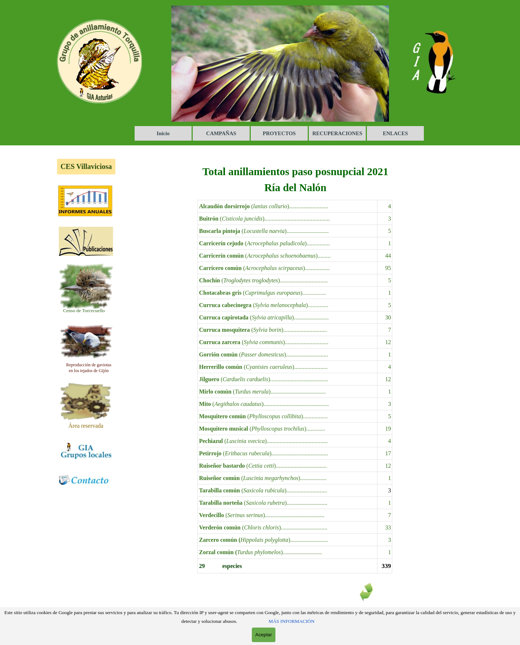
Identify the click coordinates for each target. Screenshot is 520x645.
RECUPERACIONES (337, 133)
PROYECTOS (279, 133)
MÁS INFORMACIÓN (291, 621)
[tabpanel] (84, 310)
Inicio (163, 133)
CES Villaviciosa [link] (86, 166)
